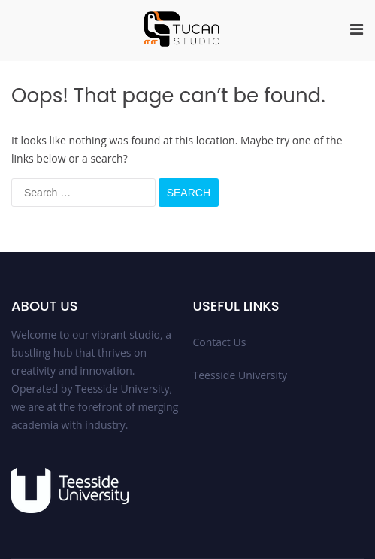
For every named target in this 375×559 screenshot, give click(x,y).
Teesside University (240, 375)
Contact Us (219, 342)
